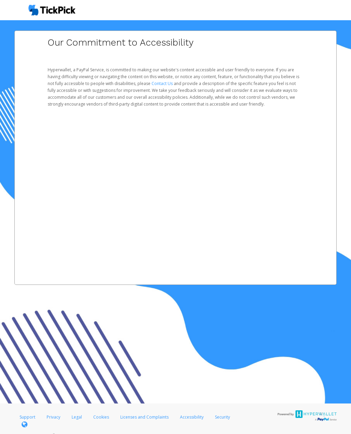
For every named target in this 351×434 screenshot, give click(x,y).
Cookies (101, 417)
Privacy (53, 417)
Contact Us (163, 83)
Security (222, 417)
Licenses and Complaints (145, 417)
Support (27, 417)
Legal (77, 417)
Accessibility (192, 417)
